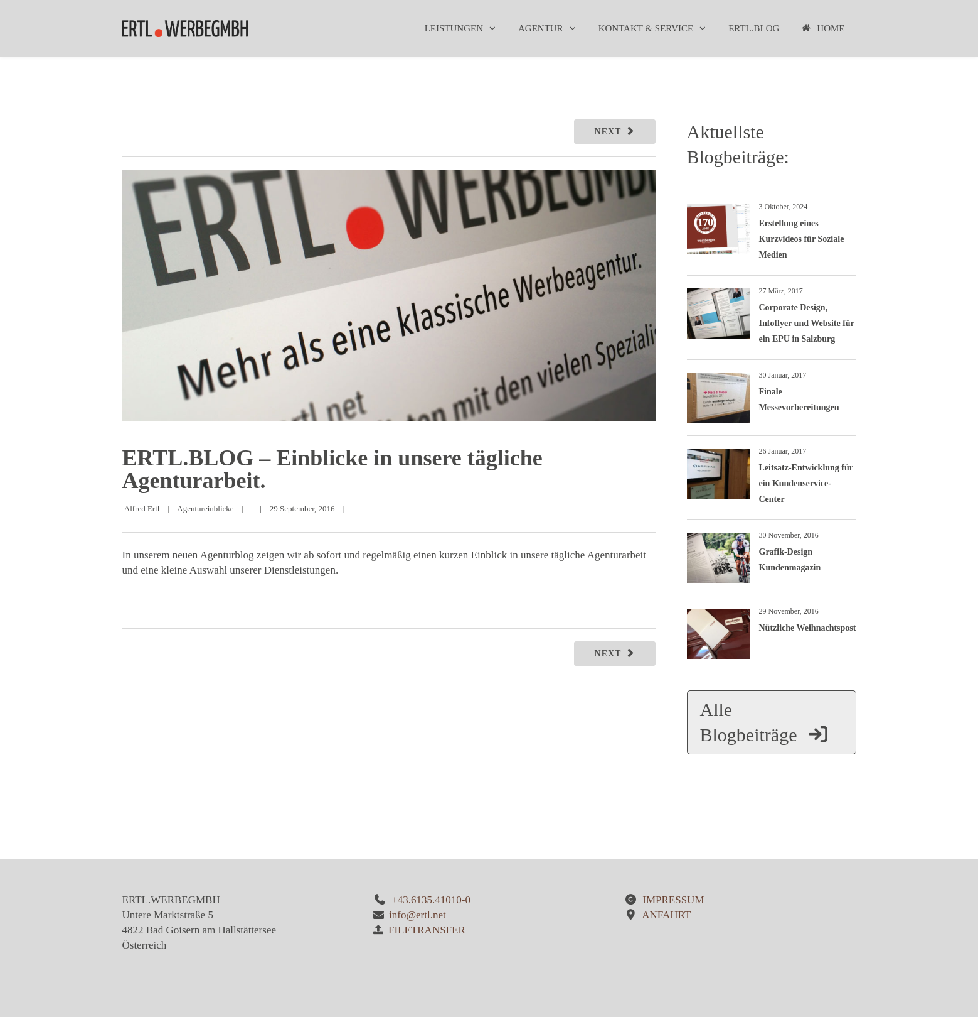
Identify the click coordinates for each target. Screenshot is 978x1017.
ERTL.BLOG (753, 28)
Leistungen (454, 28)
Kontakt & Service (646, 28)
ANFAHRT (666, 915)
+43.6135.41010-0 (430, 900)
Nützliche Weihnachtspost (807, 628)
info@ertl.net (417, 915)
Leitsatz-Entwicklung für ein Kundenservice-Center (806, 483)
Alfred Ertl (142, 508)
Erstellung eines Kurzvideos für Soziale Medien (801, 239)
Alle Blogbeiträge (765, 722)
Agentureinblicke (205, 508)
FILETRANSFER (426, 930)
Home (823, 28)
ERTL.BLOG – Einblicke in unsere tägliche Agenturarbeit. (332, 469)
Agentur (540, 28)
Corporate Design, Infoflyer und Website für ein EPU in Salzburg (806, 323)
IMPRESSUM (673, 900)
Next (608, 131)
